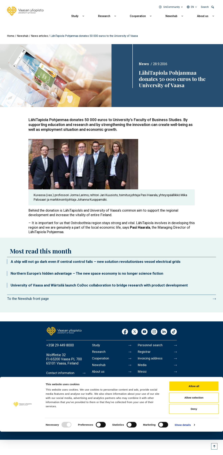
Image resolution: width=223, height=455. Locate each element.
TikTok (174, 332)
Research (104, 16)
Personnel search (151, 345)
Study (74, 16)
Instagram (154, 332)
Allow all (194, 409)
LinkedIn (164, 332)
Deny (194, 432)
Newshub (171, 16)
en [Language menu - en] (192, 7)
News (144, 64)
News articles (39, 36)
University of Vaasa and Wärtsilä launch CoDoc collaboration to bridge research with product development (99, 285)
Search (205, 7)
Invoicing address (151, 360)
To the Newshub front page (28, 299)
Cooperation (138, 16)
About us (202, 16)
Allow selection (193, 420)
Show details (183, 448)
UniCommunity (171, 7)
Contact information (61, 373)
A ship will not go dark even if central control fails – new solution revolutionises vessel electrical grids (95, 262)
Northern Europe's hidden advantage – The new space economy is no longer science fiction (87, 273)
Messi (142, 374)
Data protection (150, 389)
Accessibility (147, 396)
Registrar (145, 352)
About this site (149, 382)
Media (142, 367)
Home (10, 36)
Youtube (144, 332)
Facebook (125, 332)
